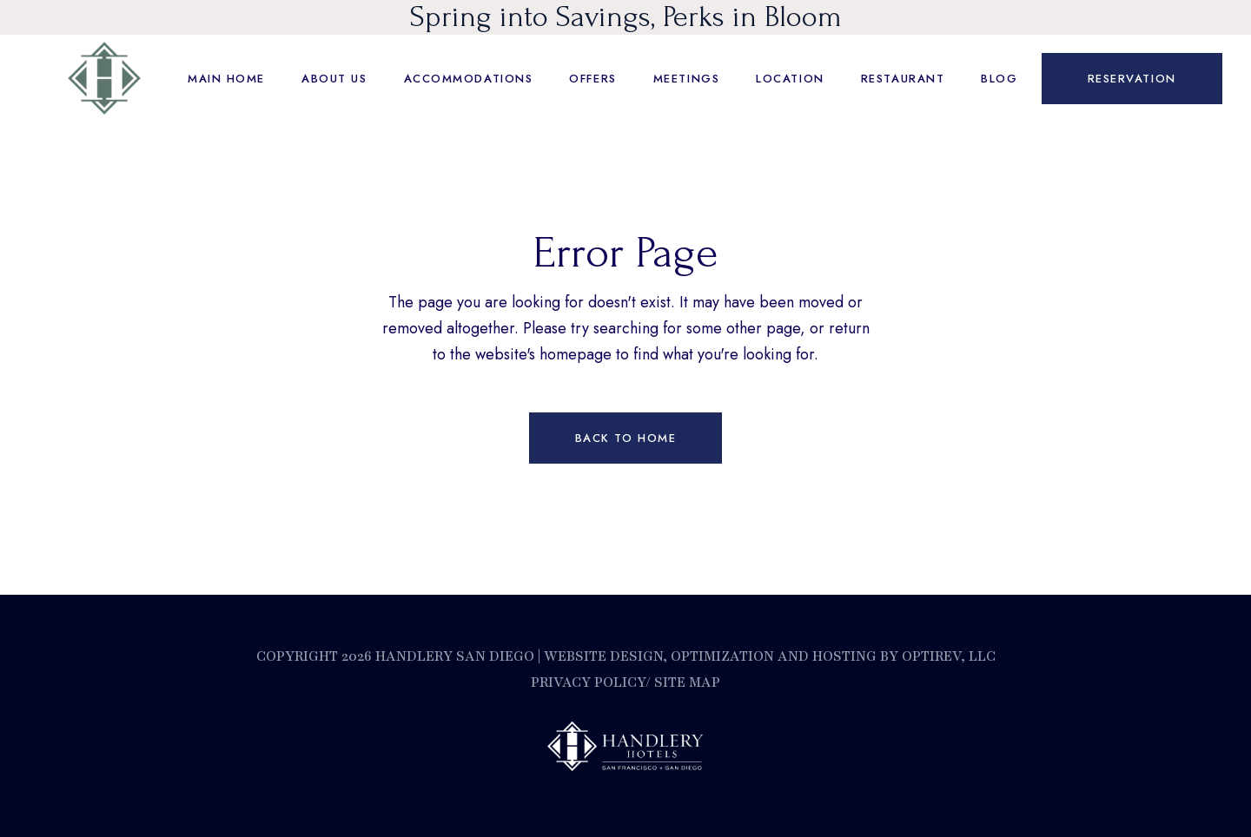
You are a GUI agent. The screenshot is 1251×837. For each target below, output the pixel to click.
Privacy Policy (588, 682)
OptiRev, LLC (947, 656)
